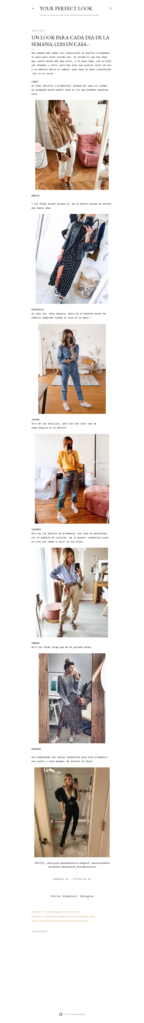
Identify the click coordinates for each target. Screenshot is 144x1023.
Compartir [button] (36, 912)
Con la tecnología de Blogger (72, 1014)
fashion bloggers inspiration (63, 916)
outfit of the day (80, 921)
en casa (45, 916)
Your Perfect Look (66, 8)
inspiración (83, 916)
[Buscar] (110, 8)
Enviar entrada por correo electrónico (62, 912)
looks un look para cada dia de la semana (51, 921)
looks (91, 916)
